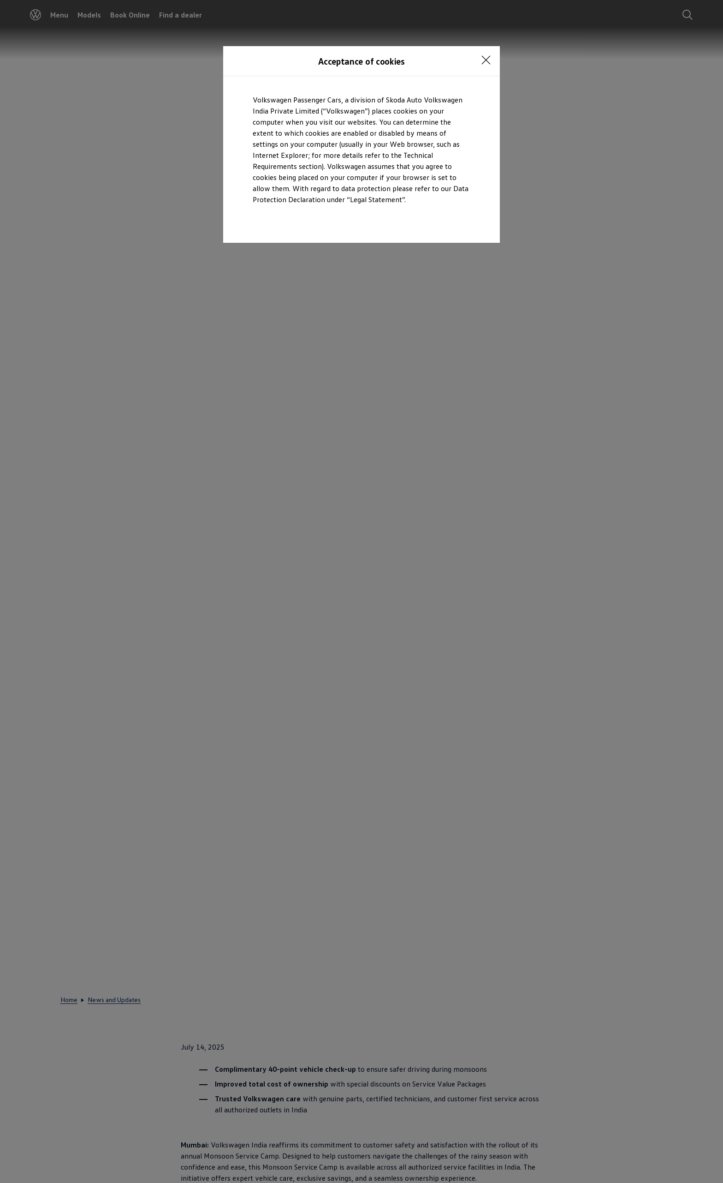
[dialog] (361, 591)
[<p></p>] (486, 60)
